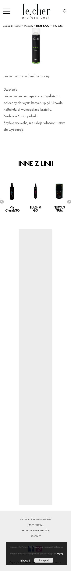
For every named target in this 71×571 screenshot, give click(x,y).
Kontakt (35, 536)
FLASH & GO (35, 209)
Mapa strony (35, 525)
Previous (2, 202)
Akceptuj (44, 560)
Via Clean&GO (12, 209)
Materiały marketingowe (35, 519)
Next (69, 202)
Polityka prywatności (35, 530)
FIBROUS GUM (59, 209)
